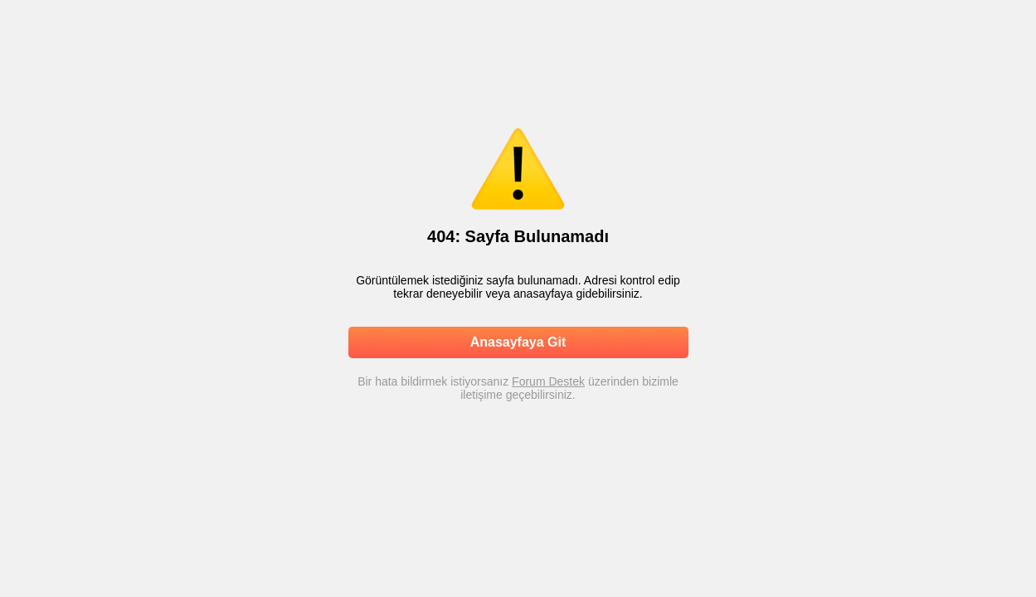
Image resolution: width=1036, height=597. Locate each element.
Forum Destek (548, 381)
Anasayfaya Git (518, 342)
